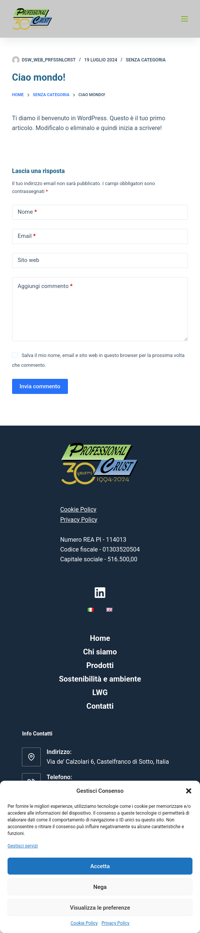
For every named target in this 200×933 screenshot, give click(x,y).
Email (27, 236)
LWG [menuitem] (100, 692)
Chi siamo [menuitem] (100, 651)
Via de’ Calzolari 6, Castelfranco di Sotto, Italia (107, 761)
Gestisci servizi (23, 846)
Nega (99, 887)
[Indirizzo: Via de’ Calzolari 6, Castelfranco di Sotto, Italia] (31, 757)
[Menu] (184, 18)
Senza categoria (146, 60)
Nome (27, 212)
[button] (188, 791)
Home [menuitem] (100, 638)
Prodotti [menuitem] (100, 665)
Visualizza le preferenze (100, 907)
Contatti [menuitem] (100, 706)
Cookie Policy (84, 923)
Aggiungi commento (45, 286)
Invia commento (40, 386)
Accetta (100, 866)
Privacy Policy (115, 923)
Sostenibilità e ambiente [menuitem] (100, 678)
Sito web (28, 260)
